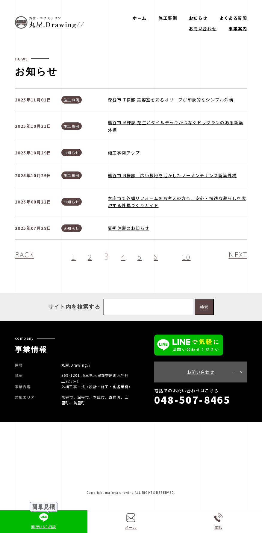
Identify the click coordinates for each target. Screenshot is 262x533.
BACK (26, 255)
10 (188, 255)
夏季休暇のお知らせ (128, 228)
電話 (218, 521)
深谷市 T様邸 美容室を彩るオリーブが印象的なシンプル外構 (171, 100)
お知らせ (198, 18)
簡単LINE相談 (44, 521)
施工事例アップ (124, 153)
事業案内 (237, 28)
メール (131, 521)
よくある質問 (233, 18)
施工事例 (167, 18)
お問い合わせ (202, 28)
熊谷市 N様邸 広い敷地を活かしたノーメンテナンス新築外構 (172, 175)
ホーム (139, 18)
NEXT (236, 255)
